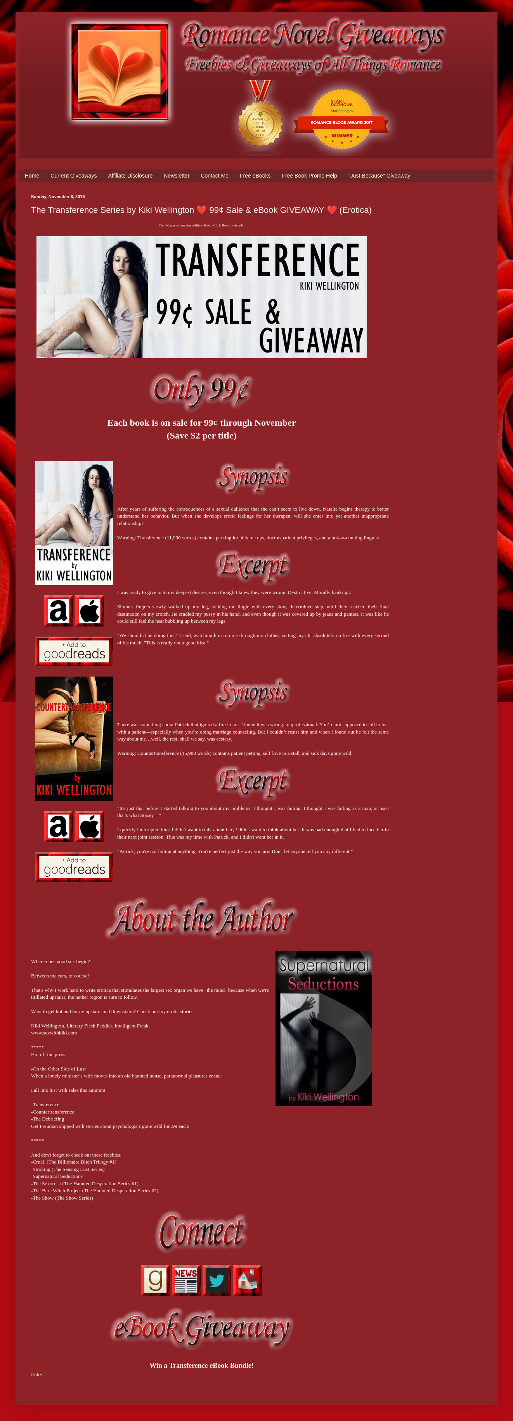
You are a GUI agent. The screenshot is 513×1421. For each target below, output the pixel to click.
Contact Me (215, 176)
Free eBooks (255, 176)
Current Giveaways (73, 176)
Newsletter (176, 176)
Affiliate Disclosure (130, 176)
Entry (36, 1374)
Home (32, 176)
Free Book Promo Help (309, 176)
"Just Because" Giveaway (379, 176)
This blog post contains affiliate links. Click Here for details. (201, 225)
